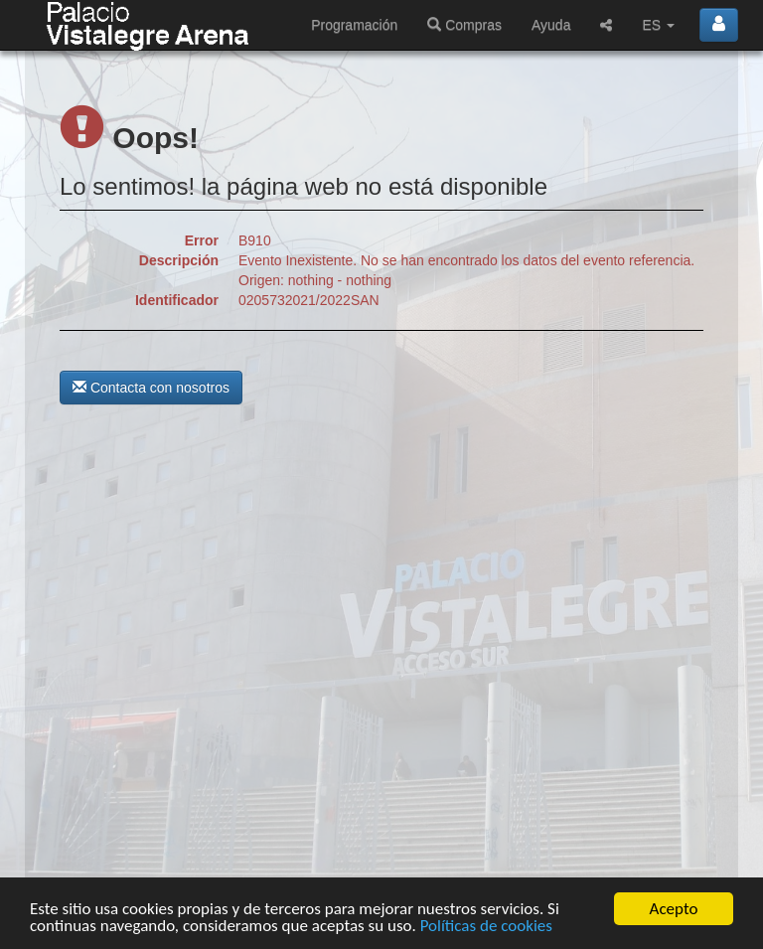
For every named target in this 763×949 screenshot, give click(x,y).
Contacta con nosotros (151, 387)
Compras (464, 25)
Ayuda (551, 25)
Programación (354, 25)
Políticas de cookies (486, 926)
